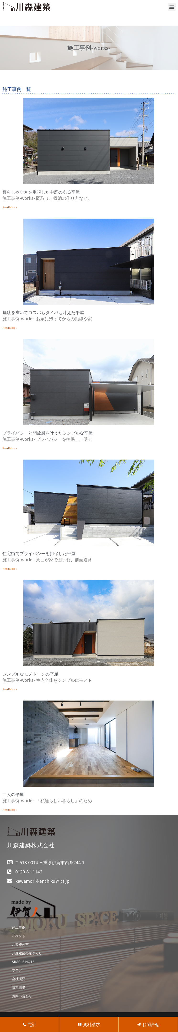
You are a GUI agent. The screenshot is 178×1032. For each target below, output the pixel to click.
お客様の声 (20, 944)
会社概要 (18, 979)
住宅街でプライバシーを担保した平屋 (39, 553)
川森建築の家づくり (27, 953)
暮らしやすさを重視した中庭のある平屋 (41, 192)
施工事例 (18, 927)
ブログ (17, 970)
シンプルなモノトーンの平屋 (30, 674)
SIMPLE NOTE (23, 961)
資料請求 (18, 987)
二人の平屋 (13, 794)
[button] (172, 7)
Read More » (9, 207)
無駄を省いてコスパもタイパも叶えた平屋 (43, 312)
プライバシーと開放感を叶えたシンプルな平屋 (47, 433)
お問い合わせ (22, 996)
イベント (18, 936)
